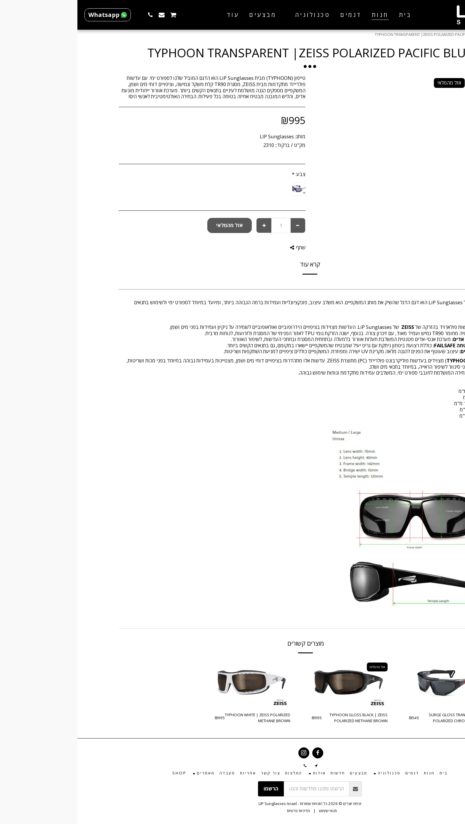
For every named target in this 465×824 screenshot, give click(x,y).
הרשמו (193, 788)
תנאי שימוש (250, 810)
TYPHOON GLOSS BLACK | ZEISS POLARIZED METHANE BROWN (281, 717)
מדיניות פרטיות (220, 810)
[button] (230, 15)
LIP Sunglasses (199, 136)
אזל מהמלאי (152, 225)
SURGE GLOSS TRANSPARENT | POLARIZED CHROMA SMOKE (379, 717)
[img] (369, 683)
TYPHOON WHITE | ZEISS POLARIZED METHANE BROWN (180, 717)
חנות (409, 34)
